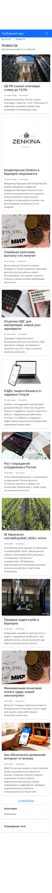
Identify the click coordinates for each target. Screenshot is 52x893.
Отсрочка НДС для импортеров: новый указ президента (22, 325)
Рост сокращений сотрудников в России (20, 465)
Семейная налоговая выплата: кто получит (20, 254)
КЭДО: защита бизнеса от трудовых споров (22, 392)
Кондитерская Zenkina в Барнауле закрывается (21, 172)
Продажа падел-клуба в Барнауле (21, 621)
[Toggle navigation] (46, 33)
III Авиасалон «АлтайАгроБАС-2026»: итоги (25, 536)
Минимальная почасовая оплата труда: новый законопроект (23, 691)
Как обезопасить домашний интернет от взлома (24, 756)
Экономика (23, 95)
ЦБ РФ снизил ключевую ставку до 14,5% (22, 88)
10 (32, 800)
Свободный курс (13, 33)
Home (8, 39)
